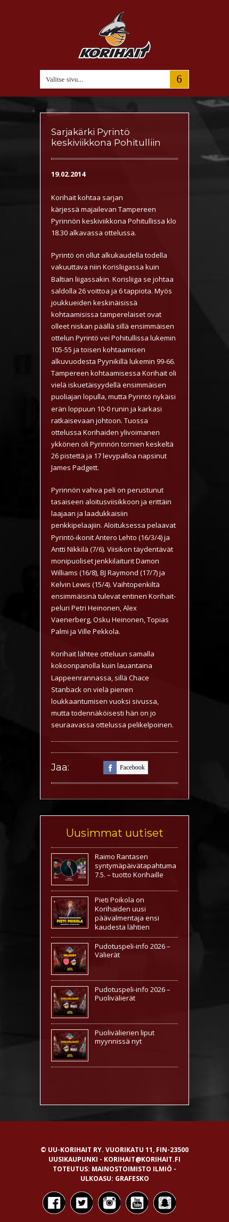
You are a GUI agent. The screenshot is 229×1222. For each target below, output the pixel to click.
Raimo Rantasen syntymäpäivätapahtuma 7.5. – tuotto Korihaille (135, 865)
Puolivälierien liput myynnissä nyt (124, 1037)
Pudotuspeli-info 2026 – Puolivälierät (132, 994)
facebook (124, 767)
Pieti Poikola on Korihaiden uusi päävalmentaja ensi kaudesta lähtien (127, 913)
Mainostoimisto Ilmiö (132, 1168)
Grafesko (132, 1178)
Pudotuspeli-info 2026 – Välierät (132, 950)
